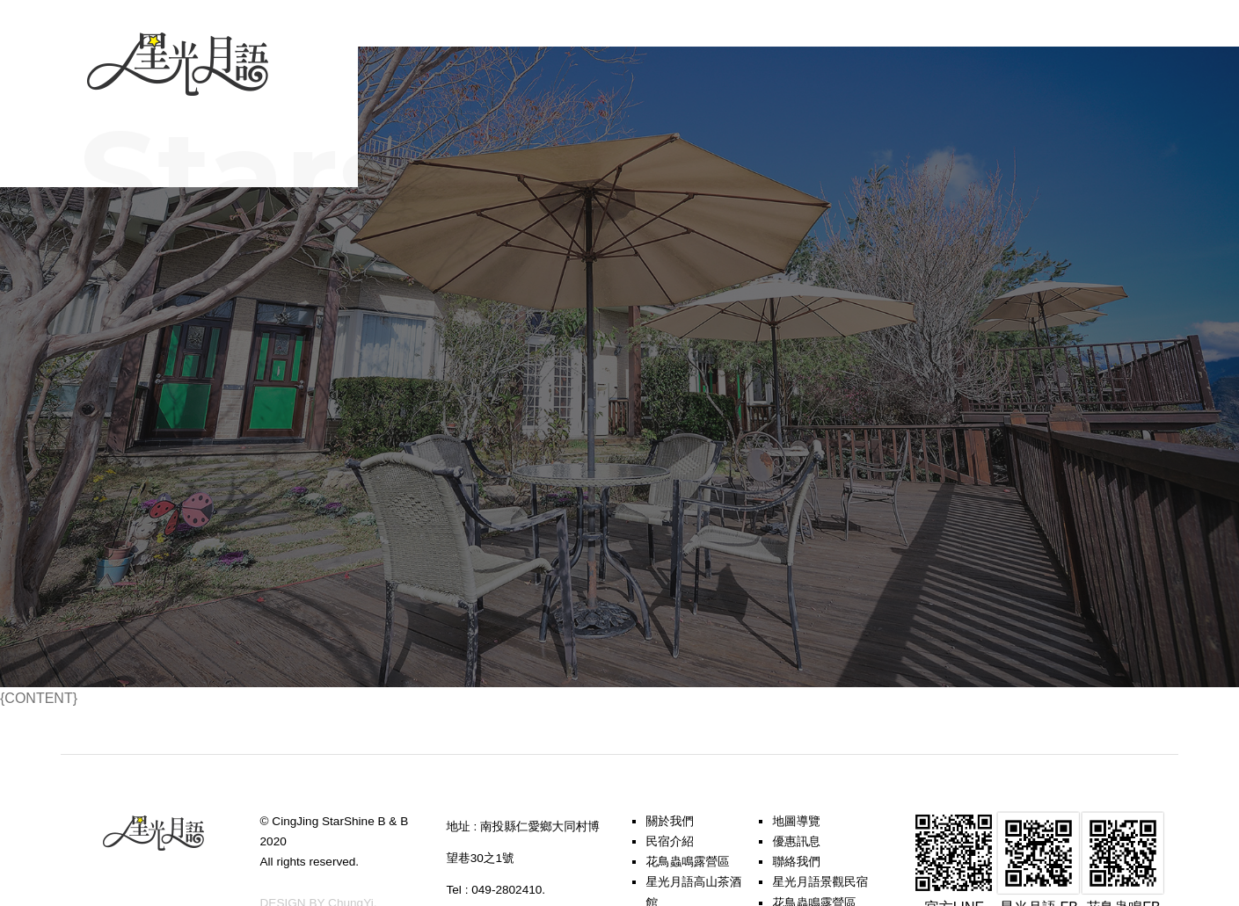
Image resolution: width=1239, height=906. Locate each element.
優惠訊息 (796, 841)
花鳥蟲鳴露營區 (687, 861)
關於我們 (669, 821)
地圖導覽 (796, 821)
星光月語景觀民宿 (820, 881)
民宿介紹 (669, 841)
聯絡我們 (796, 861)
